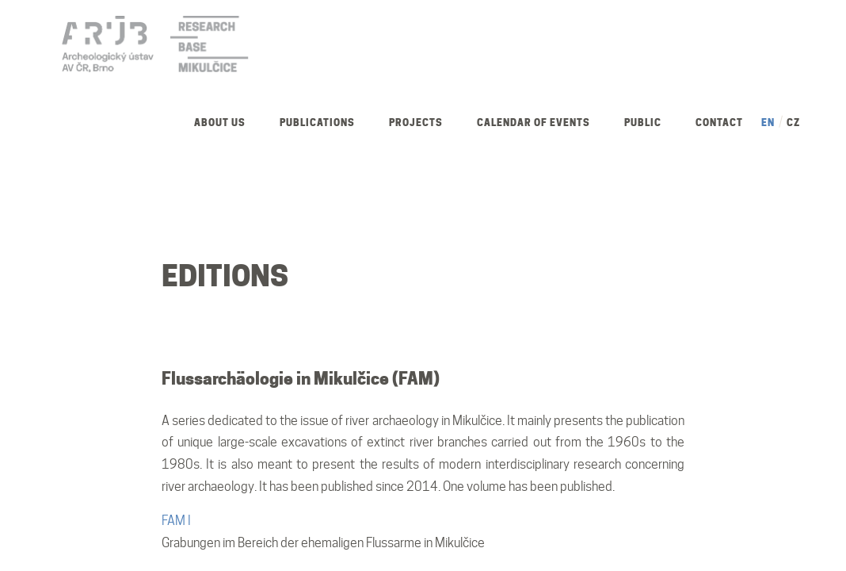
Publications (317, 122)
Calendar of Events (533, 122)
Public (642, 122)
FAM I (176, 520)
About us (220, 122)
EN (768, 122)
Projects (416, 122)
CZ (793, 122)
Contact (719, 122)
